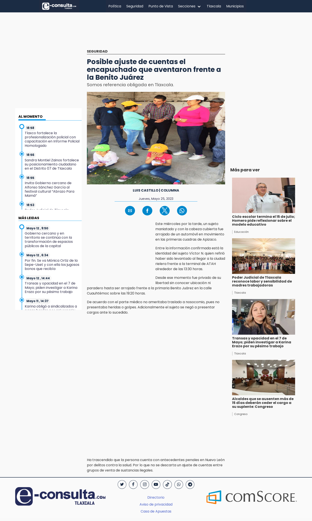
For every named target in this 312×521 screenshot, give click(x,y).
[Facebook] (133, 484)
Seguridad (134, 6)
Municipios (235, 6)
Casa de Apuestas (156, 511)
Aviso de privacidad (156, 504)
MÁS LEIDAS (28, 217)
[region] (156, 34)
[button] (130, 210)
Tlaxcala (214, 6)
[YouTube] (156, 484)
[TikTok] (167, 484)
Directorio (155, 497)
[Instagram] (144, 484)
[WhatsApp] (178, 484)
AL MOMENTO (30, 116)
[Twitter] (122, 484)
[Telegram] (190, 484)
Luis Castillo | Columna (156, 190)
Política (114, 6)
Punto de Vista (160, 6)
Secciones (186, 6)
